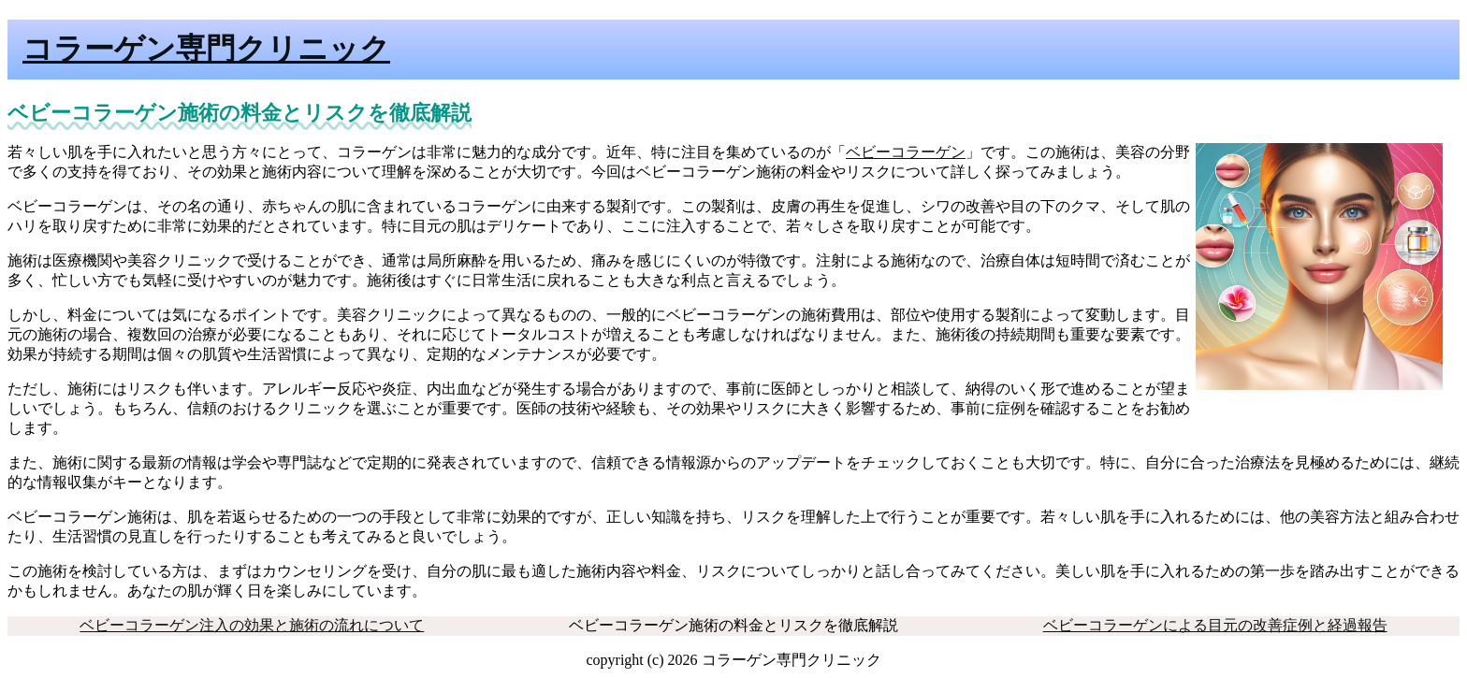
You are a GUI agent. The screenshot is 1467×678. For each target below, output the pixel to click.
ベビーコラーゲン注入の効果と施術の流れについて (252, 625)
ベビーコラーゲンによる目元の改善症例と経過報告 (1215, 625)
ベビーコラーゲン (906, 152)
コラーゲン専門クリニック (206, 48)
